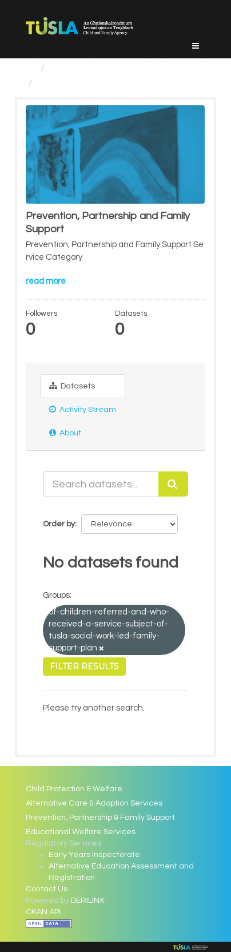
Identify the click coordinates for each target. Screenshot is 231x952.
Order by (59, 524)
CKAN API (43, 912)
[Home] (30, 68)
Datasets (72, 386)
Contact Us (46, 889)
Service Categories (95, 68)
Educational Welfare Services (81, 832)
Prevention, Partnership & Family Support (100, 818)
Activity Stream (82, 409)
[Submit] (173, 484)
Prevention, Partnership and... (106, 83)
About (65, 433)
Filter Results (84, 666)
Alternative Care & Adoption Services (94, 803)
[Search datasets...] (100, 484)
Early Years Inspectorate (94, 855)
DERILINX (88, 901)
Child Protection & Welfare (74, 789)
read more (46, 281)
